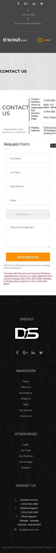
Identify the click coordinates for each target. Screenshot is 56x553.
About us (26, 387)
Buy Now (25, 467)
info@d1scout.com (29, 529)
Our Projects (25, 392)
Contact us (26, 416)
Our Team (26, 450)
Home (26, 381)
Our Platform (26, 456)
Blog (25, 404)
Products (26, 398)
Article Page (25, 461)
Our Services (25, 410)
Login (26, 444)
